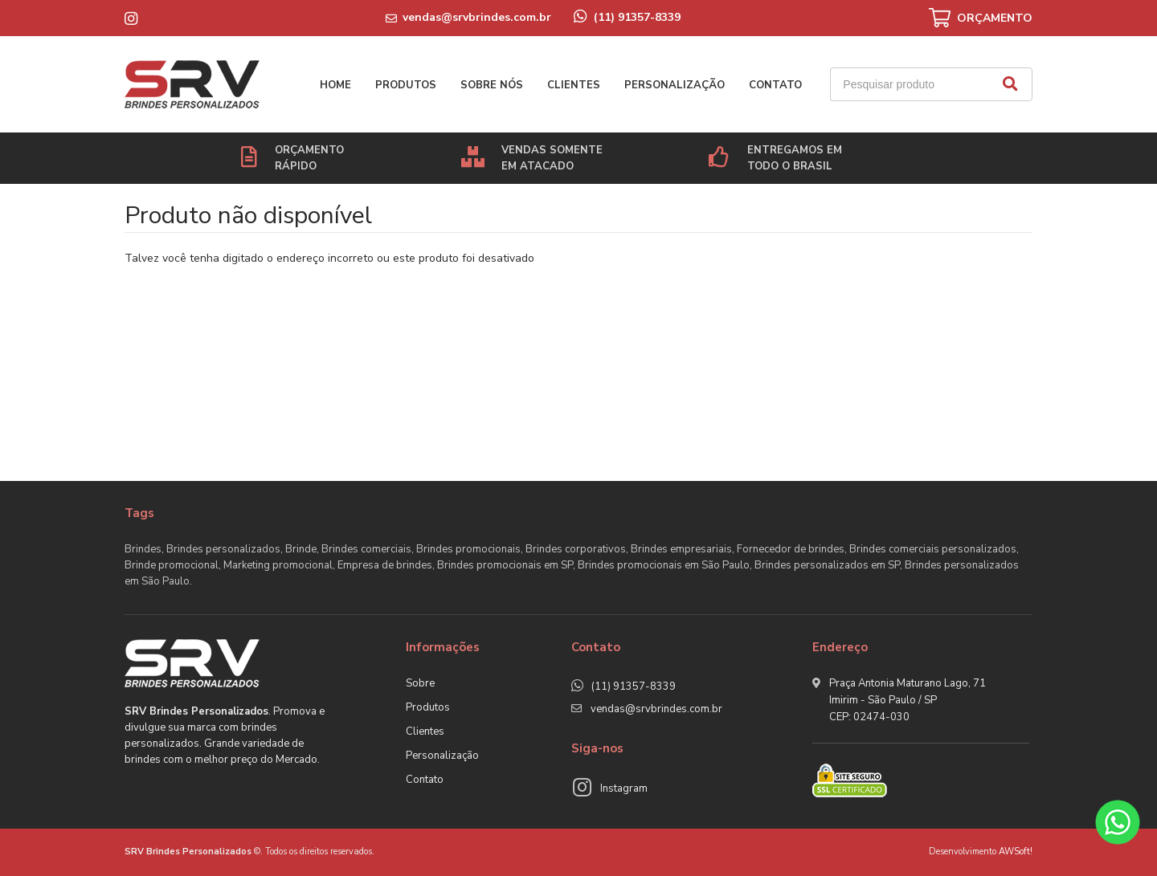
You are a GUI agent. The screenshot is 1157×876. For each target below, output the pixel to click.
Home (335, 85)
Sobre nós (491, 85)
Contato (775, 85)
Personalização (674, 85)
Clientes (573, 85)
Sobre (420, 683)
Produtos (405, 85)
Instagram (624, 788)
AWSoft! (1015, 851)
